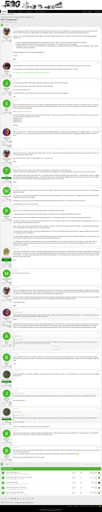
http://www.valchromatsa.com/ (24, 111)
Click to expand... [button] (57, 349)
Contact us (69, 506)
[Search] (97, 11)
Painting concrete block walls (15, 492)
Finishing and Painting (22, 473)
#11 (99, 270)
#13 (99, 309)
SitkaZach (8, 473)
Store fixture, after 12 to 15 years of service (19, 477)
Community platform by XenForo (51, 509)
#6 (99, 150)
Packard (7, 479)
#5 (99, 129)
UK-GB (9, 94)
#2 (99, 62)
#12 (99, 287)
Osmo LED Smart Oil (12, 472)
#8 (99, 187)
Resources (29, 11)
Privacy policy (92, 506)
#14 (99, 332)
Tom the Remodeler (93, 473)
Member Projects (20, 479)
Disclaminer (76, 506)
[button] (16, 11)
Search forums (10, 14)
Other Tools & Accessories (23, 489)
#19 (99, 430)
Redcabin (8, 489)
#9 (99, 207)
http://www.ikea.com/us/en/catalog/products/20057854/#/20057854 (31, 72)
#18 (99, 408)
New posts (3, 14)
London (9, 266)
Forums (4, 11)
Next (7, 25)
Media (20, 11)
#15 (99, 354)
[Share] (98, 28)
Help (97, 506)
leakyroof (95, 483)
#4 (99, 100)
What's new (12, 11)
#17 (99, 390)
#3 (99, 80)
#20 (99, 447)
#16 (99, 371)
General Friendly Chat (23, 484)
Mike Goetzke (9, 484)
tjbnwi (96, 488)
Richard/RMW (5, 22)
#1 (99, 28)
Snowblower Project (12, 482)
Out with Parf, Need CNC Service (16, 487)
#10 (99, 248)
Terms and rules (83, 506)
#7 (99, 167)
